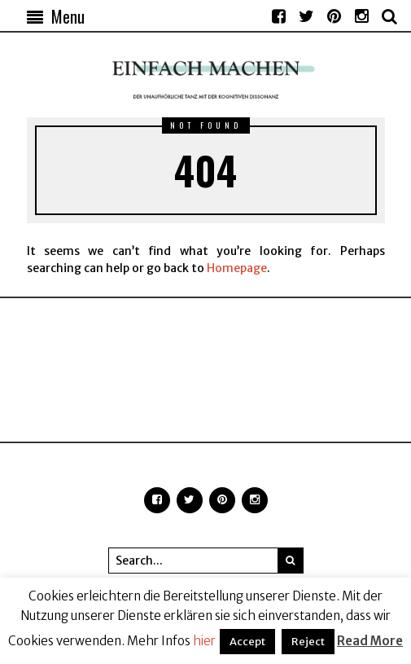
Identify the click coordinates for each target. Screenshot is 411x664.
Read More (370, 641)
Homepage (237, 268)
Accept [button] (247, 642)
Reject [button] (308, 642)
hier (204, 641)
